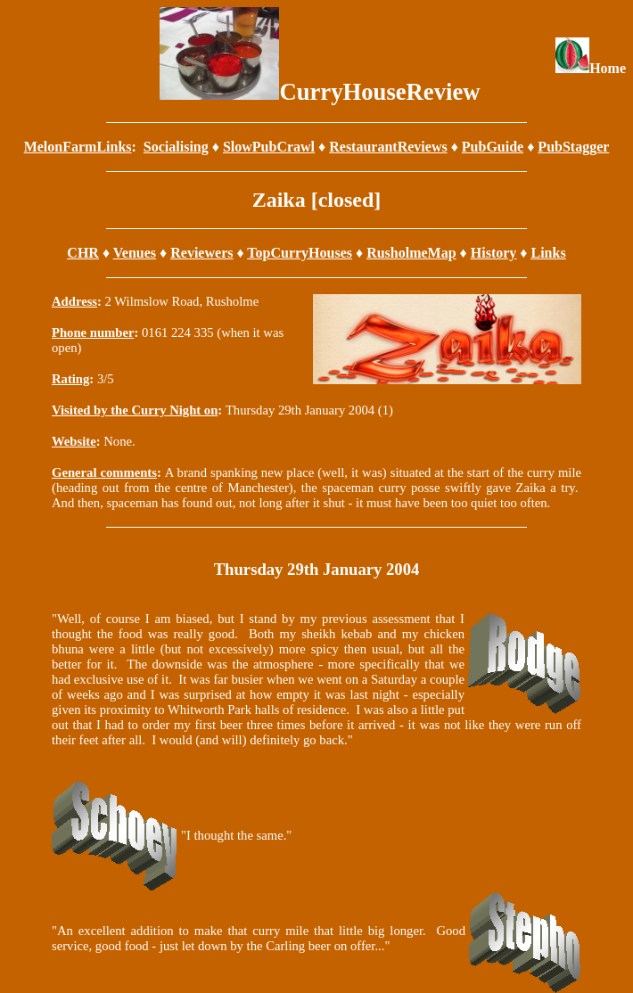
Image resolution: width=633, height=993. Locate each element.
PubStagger (573, 146)
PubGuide (492, 146)
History (494, 252)
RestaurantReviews (388, 146)
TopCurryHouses (299, 252)
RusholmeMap (411, 252)
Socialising (176, 146)
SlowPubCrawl (269, 146)
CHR (83, 252)
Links (548, 252)
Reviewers (201, 252)
